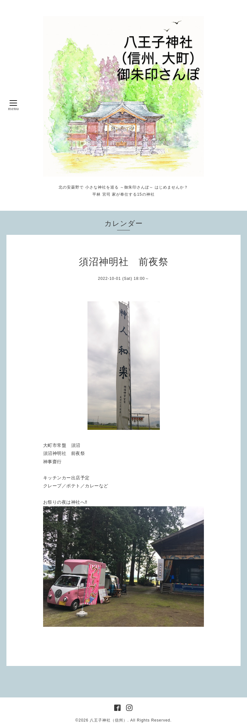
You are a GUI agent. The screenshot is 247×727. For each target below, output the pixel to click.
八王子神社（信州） (108, 720)
